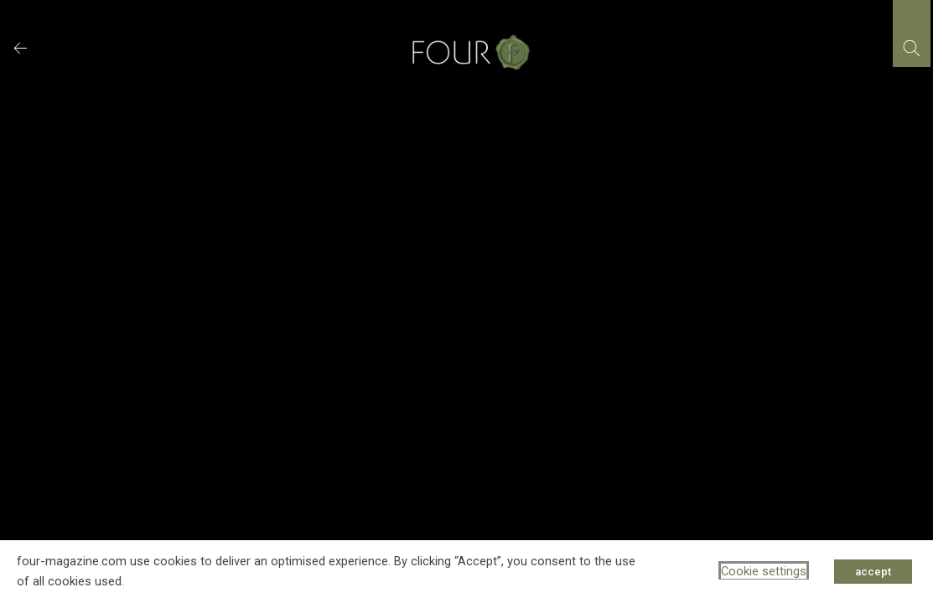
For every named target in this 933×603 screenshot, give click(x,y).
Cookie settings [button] (763, 571)
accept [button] (873, 571)
